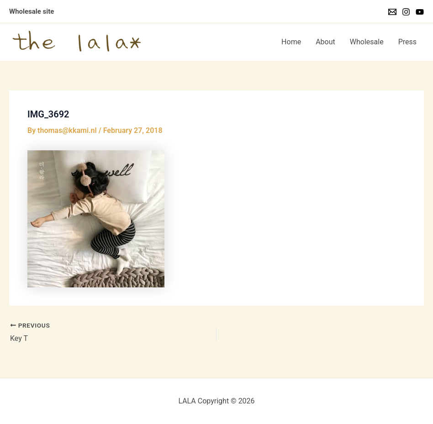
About (325, 41)
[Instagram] (406, 12)
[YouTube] (420, 12)
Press (407, 41)
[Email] (392, 12)
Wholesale (367, 41)
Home (291, 41)
